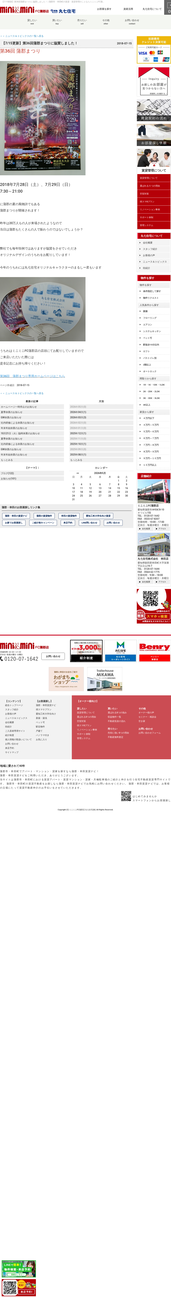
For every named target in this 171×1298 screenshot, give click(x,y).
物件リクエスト (151, 298)
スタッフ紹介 (150, 249)
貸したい (32, 23)
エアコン (147, 324)
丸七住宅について (152, 9)
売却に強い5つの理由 (118, 733)
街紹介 (146, 268)
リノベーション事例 (150, 209)
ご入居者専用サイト (15, 731)
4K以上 (146, 405)
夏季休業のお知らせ (11, 412)
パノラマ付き (42, 735)
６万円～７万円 (151, 438)
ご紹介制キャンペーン (43, 522)
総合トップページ (14, 705)
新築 (145, 311)
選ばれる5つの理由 (86, 717)
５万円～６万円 (151, 431)
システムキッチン (152, 331)
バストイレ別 (149, 358)
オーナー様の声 (146, 712)
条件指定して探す (152, 291)
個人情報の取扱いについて (18, 739)
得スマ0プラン (147, 201)
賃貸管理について (149, 178)
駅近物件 (40, 726)
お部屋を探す (104, 9)
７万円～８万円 (151, 445)
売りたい (82, 23)
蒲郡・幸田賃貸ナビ (46, 705)
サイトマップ (11, 752)
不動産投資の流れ (117, 721)
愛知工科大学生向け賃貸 (98, 515)
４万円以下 (148, 418)
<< (78, 473)
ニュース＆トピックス (155, 261)
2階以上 (147, 364)
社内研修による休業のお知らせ (17, 422)
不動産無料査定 (115, 737)
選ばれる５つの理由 (150, 186)
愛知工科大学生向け (46, 713)
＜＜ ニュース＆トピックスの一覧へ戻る (22, 36)
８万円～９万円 (151, 451)
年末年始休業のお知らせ (14, 427)
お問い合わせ (132, 23)
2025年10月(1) (78, 443)
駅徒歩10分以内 (151, 344)
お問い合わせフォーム (150, 733)
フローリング (149, 318)
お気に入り (41, 739)
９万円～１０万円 (152, 458)
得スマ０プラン (43, 709)
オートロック (149, 371)
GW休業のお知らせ (11, 417)
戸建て (39, 731)
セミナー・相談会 (147, 717)
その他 (105, 23)
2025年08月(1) (78, 454)
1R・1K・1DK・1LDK (154, 384)
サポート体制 (146, 217)
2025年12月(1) (78, 433)
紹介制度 (9, 735)
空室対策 (144, 193)
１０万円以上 (149, 465)
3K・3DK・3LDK (151, 398)
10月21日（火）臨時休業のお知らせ (20, 433)
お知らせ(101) (8, 478)
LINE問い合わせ (89, 522)
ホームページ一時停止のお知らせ (19, 406)
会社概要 (148, 242)
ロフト (146, 351)
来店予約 (67, 522)
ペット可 (147, 338)
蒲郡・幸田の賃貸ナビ (16, 515)
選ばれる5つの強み (117, 712)
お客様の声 (149, 255)
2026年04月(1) (78, 412)
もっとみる (7, 459)
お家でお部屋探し (14, 522)
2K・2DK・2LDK (151, 391)
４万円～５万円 (151, 425)
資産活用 (128, 9)
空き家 (142, 721)
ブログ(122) (7, 472)
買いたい (57, 23)
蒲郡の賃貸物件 (44, 515)
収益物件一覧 (114, 717)
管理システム (146, 225)
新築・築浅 (41, 718)
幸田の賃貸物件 (69, 515)
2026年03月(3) (78, 417)
